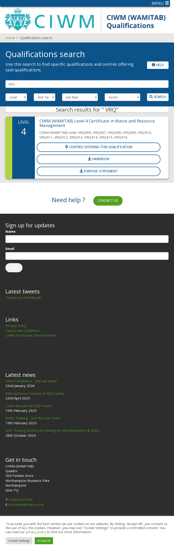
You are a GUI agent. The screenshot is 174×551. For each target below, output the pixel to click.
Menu (160, 3)
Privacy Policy (16, 325)
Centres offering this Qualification (98, 147)
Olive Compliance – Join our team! (31, 381)
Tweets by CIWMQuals (23, 297)
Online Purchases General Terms (31, 335)
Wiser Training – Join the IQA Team (32, 418)
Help (158, 65)
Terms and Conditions (22, 330)
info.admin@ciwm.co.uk (26, 504)
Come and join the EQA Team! (28, 405)
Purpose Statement (99, 171)
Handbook (98, 159)
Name (10, 231)
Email (9, 248)
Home (10, 37)
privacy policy (36, 532)
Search (157, 97)
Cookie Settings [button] (19, 541)
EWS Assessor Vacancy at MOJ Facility (34, 393)
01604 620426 (21, 499)
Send (14, 268)
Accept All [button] (43, 541)
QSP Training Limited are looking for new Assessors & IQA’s (52, 430)
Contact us (108, 201)
